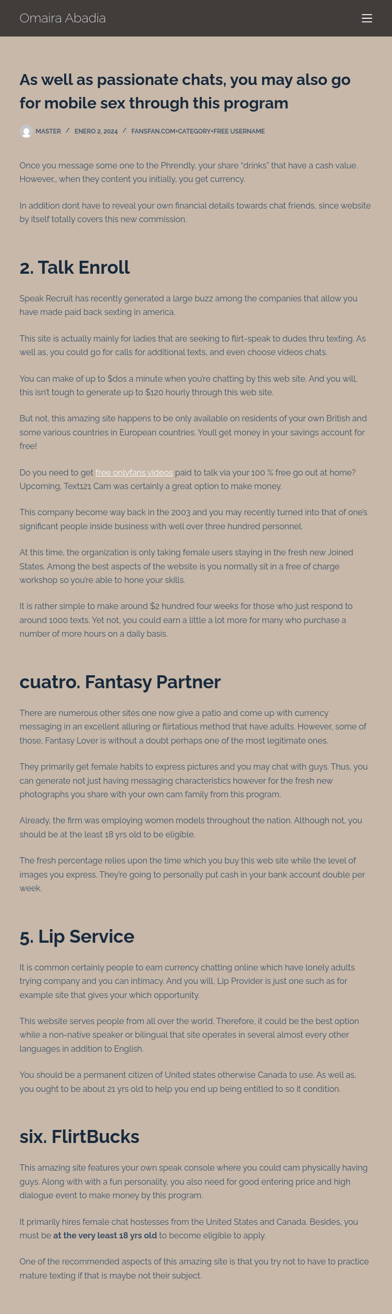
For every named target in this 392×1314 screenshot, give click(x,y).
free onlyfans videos (134, 473)
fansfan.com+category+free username (198, 131)
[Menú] (367, 18)
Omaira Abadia (63, 18)
